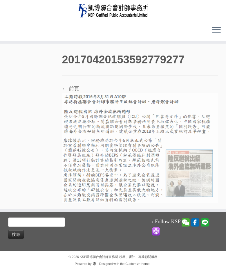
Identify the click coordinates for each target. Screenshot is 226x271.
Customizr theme (137, 263)
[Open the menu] (216, 30)
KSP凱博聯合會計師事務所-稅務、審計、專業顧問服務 (119, 256)
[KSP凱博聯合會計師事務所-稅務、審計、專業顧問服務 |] (113, 10)
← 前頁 (70, 89)
